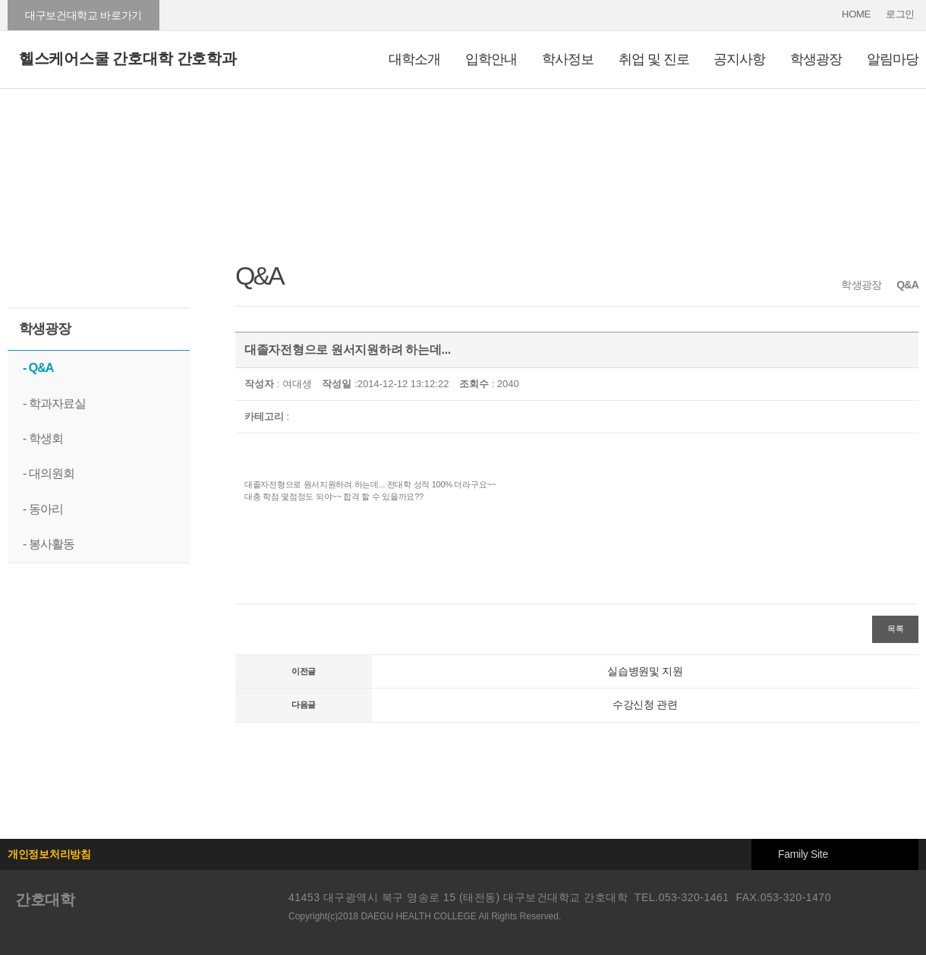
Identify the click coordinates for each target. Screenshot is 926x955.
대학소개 (414, 59)
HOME (856, 14)
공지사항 (739, 59)
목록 (895, 628)
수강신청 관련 (645, 704)
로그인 (900, 14)
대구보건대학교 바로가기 (83, 15)
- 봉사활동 (48, 543)
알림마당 (892, 59)
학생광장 (816, 59)
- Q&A (38, 367)
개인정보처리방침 (49, 854)
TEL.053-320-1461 (682, 897)
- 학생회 (43, 438)
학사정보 (568, 59)
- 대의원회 (48, 473)
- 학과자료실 (54, 403)
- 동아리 (43, 509)
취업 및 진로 (654, 59)
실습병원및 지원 (645, 671)
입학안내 (491, 59)
